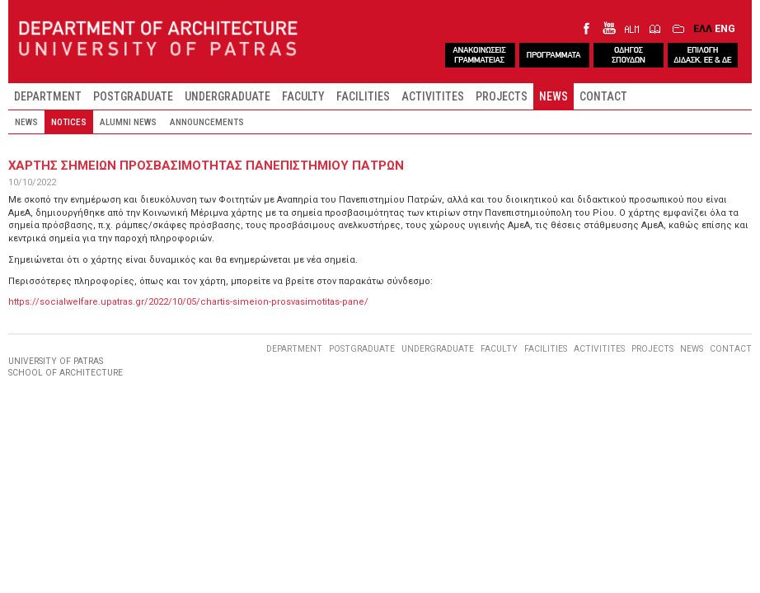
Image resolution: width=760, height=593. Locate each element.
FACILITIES (363, 96)
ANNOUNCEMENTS (207, 122)
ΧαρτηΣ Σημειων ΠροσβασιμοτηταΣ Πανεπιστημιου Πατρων (206, 165)
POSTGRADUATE (133, 96)
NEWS (553, 96)
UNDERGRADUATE (227, 96)
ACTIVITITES (432, 96)
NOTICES (69, 122)
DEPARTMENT (48, 96)
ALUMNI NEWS (128, 122)
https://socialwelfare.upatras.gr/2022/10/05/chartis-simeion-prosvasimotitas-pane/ (188, 301)
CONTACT (603, 96)
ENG (725, 28)
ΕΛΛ (702, 28)
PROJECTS (502, 96)
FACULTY (303, 96)
